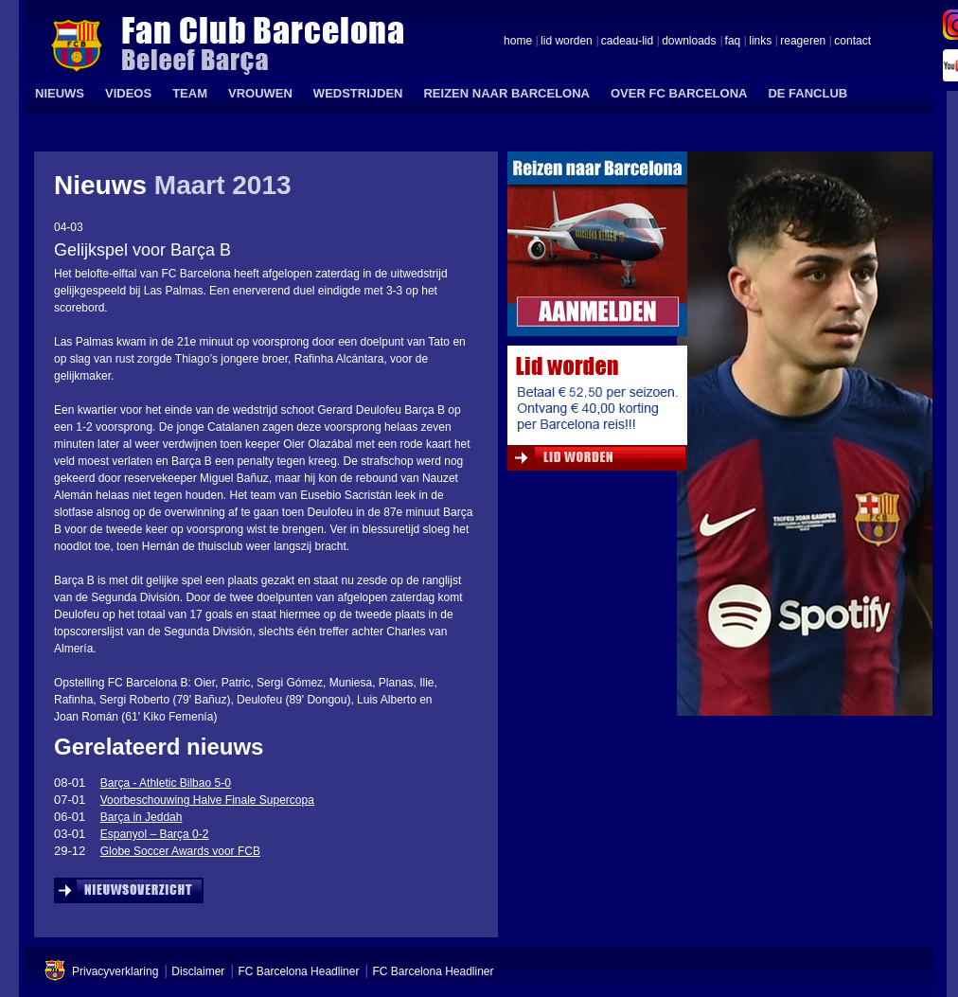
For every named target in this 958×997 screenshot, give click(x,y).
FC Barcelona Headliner (298, 971)
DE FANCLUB (807, 93)
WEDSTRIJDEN (358, 93)
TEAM (189, 93)
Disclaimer (197, 971)
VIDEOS (128, 93)
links (760, 41)
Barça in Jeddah (141, 817)
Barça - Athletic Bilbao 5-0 (165, 783)
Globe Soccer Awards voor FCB (180, 851)
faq (733, 41)
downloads (689, 41)
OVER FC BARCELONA (679, 93)
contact (852, 41)
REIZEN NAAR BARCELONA (506, 93)
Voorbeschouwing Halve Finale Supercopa (207, 800)
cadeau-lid (627, 41)
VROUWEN (260, 93)
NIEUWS (59, 93)
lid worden (567, 41)
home (518, 41)
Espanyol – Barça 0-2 (154, 834)
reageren (802, 41)
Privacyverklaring (115, 971)
